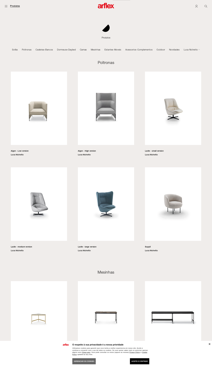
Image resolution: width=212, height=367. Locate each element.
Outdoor (161, 49)
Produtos (15, 6)
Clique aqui (86, 352)
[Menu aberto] (6, 6)
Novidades (174, 49)
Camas (83, 49)
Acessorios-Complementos (139, 49)
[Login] (196, 6)
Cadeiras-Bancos (44, 49)
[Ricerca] (206, 6)
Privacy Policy (135, 352)
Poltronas (27, 49)
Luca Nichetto (191, 49)
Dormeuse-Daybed (66, 49)
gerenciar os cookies (84, 361)
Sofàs (15, 49)
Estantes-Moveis (113, 49)
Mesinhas (95, 49)
